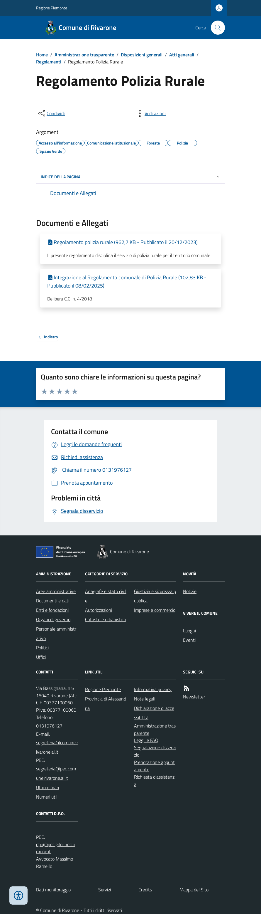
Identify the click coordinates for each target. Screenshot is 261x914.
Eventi (189, 640)
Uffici (41, 657)
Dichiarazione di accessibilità (154, 713)
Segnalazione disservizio (155, 751)
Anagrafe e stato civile (105, 596)
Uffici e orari (47, 787)
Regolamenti (48, 61)
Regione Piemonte (51, 8)
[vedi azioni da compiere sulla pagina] (150, 113)
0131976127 (49, 725)
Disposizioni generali (141, 54)
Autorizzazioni (98, 610)
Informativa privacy (153, 689)
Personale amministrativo (56, 633)
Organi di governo (53, 619)
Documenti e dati (52, 600)
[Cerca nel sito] (215, 28)
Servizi (104, 889)
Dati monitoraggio (53, 889)
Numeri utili (47, 796)
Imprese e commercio (154, 610)
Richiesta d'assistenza (154, 780)
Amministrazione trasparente (84, 54)
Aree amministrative (56, 591)
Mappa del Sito (194, 889)
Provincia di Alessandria (105, 703)
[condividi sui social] (51, 113)
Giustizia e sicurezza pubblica (155, 596)
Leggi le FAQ (146, 740)
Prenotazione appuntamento (154, 766)
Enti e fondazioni (52, 610)
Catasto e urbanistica (105, 619)
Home (42, 54)
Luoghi (189, 630)
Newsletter (194, 696)
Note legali (144, 698)
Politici (42, 647)
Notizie (189, 591)
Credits (145, 889)
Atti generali (181, 54)
